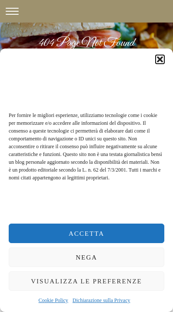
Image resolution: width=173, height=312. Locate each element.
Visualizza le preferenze (86, 281)
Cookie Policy (53, 300)
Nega (86, 257)
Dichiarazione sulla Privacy (101, 300)
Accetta (86, 233)
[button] (160, 59)
